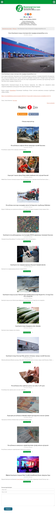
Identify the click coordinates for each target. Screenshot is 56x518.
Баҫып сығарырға (51, 103)
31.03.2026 (26, 177)
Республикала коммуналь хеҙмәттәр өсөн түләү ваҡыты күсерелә (28, 445)
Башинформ (13, 90)
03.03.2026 (26, 387)
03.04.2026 (26, 147)
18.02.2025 (26, 34)
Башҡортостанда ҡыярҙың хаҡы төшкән (28, 326)
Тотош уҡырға (27, 152)
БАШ (26, 17)
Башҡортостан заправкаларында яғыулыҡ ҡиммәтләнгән (28, 265)
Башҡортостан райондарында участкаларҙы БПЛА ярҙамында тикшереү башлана (28, 235)
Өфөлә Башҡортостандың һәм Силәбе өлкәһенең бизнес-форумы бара (28, 475)
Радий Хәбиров (20, 479)
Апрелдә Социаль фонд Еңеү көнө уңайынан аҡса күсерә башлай (28, 175)
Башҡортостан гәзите (7, 28)
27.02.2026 (26, 447)
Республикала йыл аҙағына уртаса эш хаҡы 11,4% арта (28, 385)
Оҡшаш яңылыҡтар (28, 121)
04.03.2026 (26, 357)
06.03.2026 (26, 327)
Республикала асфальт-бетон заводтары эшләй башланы (28, 145)
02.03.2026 (26, 417)
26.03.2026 (26, 207)
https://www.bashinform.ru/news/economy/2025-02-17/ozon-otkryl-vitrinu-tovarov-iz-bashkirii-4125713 (26, 96)
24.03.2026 (26, 236)
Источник (15, 100)
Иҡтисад (15, 28)
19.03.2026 (26, 298)
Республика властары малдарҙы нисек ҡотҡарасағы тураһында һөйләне (28, 205)
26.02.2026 (26, 477)
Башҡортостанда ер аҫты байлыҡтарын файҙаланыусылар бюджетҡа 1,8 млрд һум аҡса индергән (28, 295)
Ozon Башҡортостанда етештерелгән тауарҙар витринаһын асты (28, 33)
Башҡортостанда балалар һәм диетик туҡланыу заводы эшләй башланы (28, 356)
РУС (30, 17)
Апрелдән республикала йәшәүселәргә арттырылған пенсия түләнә (28, 415)
